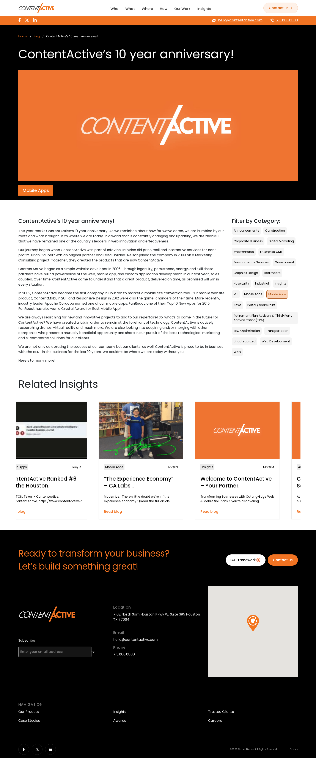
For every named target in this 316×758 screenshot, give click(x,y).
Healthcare (272, 273)
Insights (204, 8)
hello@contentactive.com (240, 20)
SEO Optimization (247, 331)
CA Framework (245, 560)
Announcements (246, 230)
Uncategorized (245, 341)
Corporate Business (248, 241)
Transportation (277, 331)
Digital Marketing (281, 241)
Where (147, 8)
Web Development (276, 341)
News (237, 305)
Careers (215, 720)
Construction (275, 230)
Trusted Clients (221, 711)
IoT (236, 294)
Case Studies (29, 720)
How (163, 8)
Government (284, 262)
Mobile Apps (253, 294)
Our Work (182, 8)
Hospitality (241, 283)
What (130, 8)
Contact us (283, 559)
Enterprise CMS (271, 252)
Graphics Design (246, 273)
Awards (119, 720)
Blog (37, 36)
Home (22, 36)
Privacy (294, 749)
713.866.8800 (287, 20)
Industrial (262, 283)
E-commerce (244, 252)
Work (237, 352)
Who (114, 8)
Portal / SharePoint (261, 305)
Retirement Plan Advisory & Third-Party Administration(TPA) (263, 317)
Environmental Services (251, 262)
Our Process (28, 711)
